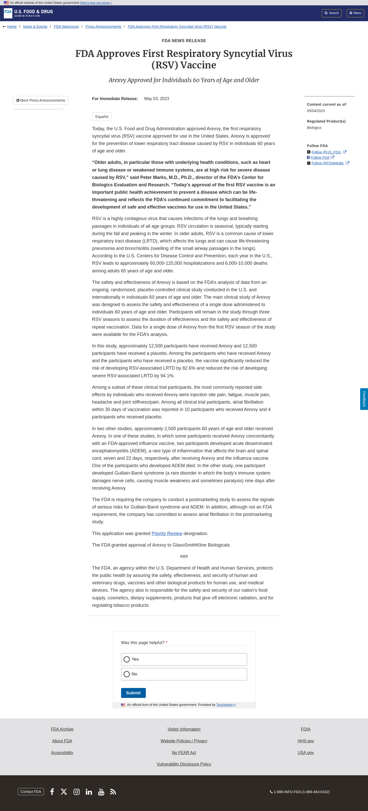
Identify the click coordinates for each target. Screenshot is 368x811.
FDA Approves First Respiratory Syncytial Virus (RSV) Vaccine (177, 27)
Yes (135, 659)
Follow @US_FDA (327, 152)
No (134, 674)
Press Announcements (103, 27)
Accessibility (62, 753)
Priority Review (167, 533)
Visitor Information (184, 729)
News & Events (35, 27)
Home (12, 27)
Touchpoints (224, 705)
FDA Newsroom (66, 27)
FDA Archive (62, 729)
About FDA (62, 741)
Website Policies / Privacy (184, 741)
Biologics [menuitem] (314, 128)
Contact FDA (31, 792)
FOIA (306, 729)
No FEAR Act (184, 753)
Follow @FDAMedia (328, 163)
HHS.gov (306, 741)
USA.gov (306, 753)
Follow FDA (320, 157)
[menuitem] (329, 109)
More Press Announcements (40, 100)
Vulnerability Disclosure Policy (184, 764)
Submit (133, 693)
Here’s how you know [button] (96, 3)
